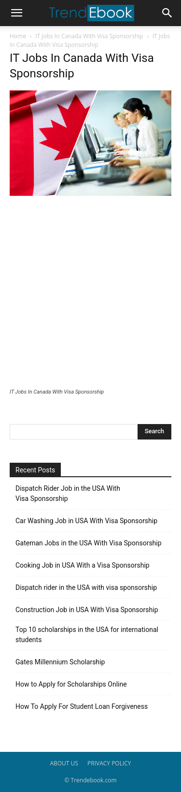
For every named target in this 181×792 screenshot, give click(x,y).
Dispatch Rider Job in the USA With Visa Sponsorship (67, 493)
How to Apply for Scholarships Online (71, 684)
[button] (16, 13)
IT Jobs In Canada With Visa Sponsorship (89, 36)
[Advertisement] (90, 293)
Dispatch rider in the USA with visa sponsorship (86, 587)
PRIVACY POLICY (109, 763)
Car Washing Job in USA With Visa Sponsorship (86, 521)
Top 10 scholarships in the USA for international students (86, 635)
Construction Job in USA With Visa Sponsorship (86, 610)
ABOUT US (64, 763)
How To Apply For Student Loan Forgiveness (81, 706)
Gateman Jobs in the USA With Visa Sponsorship (88, 543)
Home (18, 36)
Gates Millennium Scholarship (60, 662)
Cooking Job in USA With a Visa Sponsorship (82, 565)
